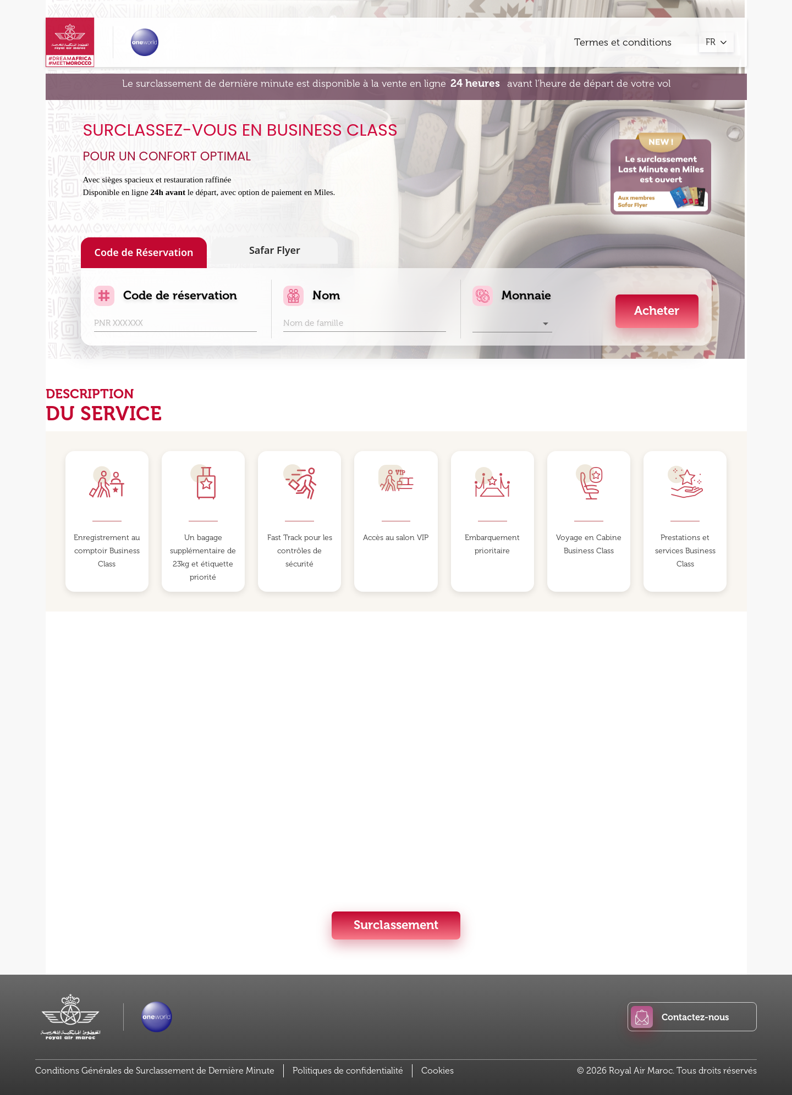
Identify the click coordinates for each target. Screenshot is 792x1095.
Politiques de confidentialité (348, 1070)
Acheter (656, 310)
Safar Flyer (274, 250)
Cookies (437, 1070)
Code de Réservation (143, 252)
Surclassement (396, 925)
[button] (512, 323)
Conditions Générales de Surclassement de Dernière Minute (154, 1070)
